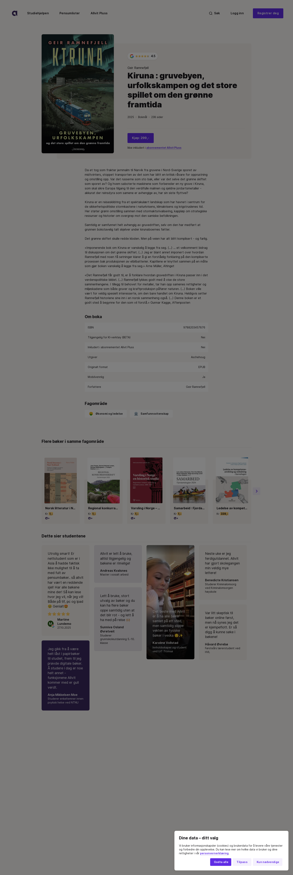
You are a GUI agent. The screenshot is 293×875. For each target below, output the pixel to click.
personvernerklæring (214, 853)
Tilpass (242, 862)
